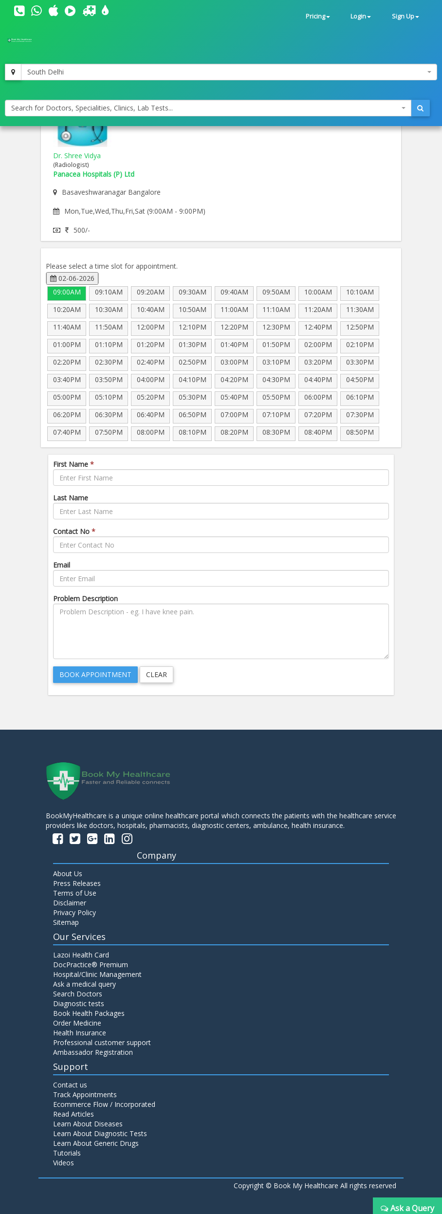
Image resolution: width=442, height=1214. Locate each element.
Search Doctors (77, 993)
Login (360, 16)
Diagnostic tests (78, 1003)
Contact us (70, 1084)
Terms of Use (74, 893)
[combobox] (229, 72)
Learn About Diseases (88, 1123)
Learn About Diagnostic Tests (100, 1133)
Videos (63, 1162)
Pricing (318, 16)
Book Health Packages (89, 1013)
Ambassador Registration (93, 1052)
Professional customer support (102, 1042)
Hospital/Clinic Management (97, 974)
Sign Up (405, 16)
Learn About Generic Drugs (96, 1143)
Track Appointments (85, 1094)
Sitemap (66, 922)
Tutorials (67, 1153)
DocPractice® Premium (90, 964)
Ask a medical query (84, 984)
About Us (67, 873)
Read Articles (73, 1114)
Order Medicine (77, 1023)
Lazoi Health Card (81, 954)
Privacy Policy (74, 912)
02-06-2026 (72, 278)
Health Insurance (79, 1032)
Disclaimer (69, 902)
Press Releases (77, 883)
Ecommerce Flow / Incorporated (104, 1104)
